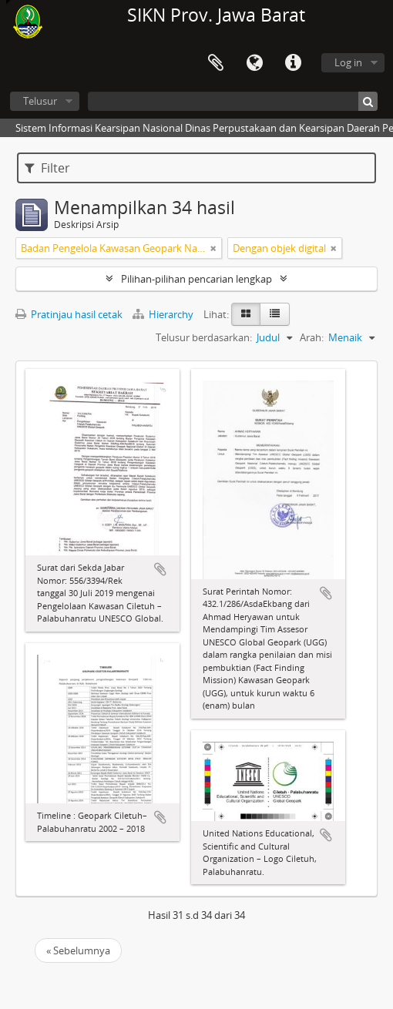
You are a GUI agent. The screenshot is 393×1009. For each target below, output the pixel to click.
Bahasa (254, 63)
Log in (348, 62)
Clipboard (215, 63)
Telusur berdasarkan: (204, 337)
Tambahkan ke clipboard (160, 569)
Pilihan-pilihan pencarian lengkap (196, 279)
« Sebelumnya (78, 950)
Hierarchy (164, 314)
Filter (47, 167)
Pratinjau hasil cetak (69, 314)
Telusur (40, 101)
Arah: (312, 337)
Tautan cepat (293, 63)
